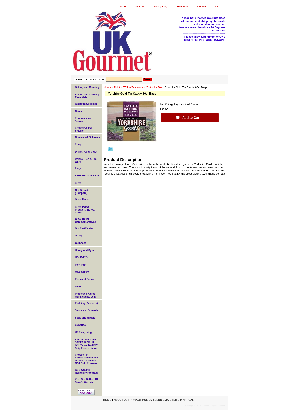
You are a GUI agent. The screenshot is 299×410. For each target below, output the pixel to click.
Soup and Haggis (85, 317)
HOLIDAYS (81, 257)
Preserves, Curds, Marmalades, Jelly (85, 295)
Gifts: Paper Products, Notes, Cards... (85, 209)
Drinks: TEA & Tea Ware (128, 87)
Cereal (79, 111)
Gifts (78, 182)
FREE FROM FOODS (87, 175)
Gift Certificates (84, 228)
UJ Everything (83, 332)
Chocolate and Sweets (83, 120)
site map (201, 6)
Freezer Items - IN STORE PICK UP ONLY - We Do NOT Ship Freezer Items (86, 344)
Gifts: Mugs (82, 199)
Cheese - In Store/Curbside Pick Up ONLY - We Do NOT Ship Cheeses (87, 359)
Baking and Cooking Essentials (87, 96)
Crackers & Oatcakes (87, 137)
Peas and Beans (84, 279)
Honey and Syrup (85, 250)
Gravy (78, 235)
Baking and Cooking (87, 87)
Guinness (80, 242)
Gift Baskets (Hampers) (82, 192)
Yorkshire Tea (154, 87)
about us (139, 6)
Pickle (78, 286)
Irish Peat (80, 264)
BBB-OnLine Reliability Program (86, 371)
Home (107, 87)
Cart (217, 6)
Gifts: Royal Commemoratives (85, 220)
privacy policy (161, 6)
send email (182, 6)
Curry (78, 144)
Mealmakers (82, 272)
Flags (78, 168)
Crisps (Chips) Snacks (83, 129)
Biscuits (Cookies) (86, 103)
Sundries (80, 325)
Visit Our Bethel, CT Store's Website (86, 381)
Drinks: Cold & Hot (86, 151)
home (123, 6)
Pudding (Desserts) (86, 303)
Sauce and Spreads (86, 310)
